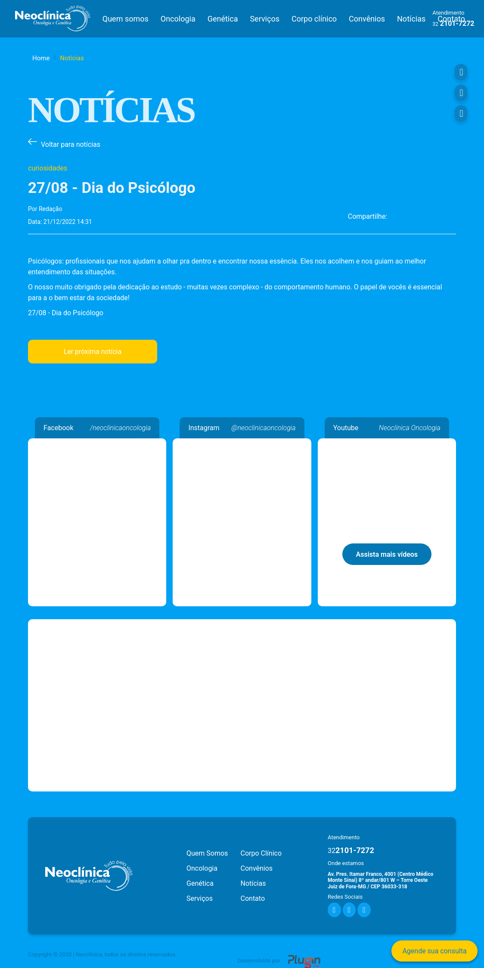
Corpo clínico (314, 17)
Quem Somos (207, 851)
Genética (222, 17)
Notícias (411, 17)
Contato (253, 897)
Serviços (264, 17)
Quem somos (125, 17)
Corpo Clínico (261, 851)
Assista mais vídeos (387, 553)
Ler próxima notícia (92, 350)
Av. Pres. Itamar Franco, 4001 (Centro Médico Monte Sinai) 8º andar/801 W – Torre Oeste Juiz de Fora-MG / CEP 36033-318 (380, 878)
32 (435, 23)
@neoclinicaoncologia (263, 426)
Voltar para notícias (70, 143)
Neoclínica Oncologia (97, 442)
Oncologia (177, 17)
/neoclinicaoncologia (120, 426)
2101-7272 (351, 848)
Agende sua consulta (434, 951)
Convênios (367, 17)
